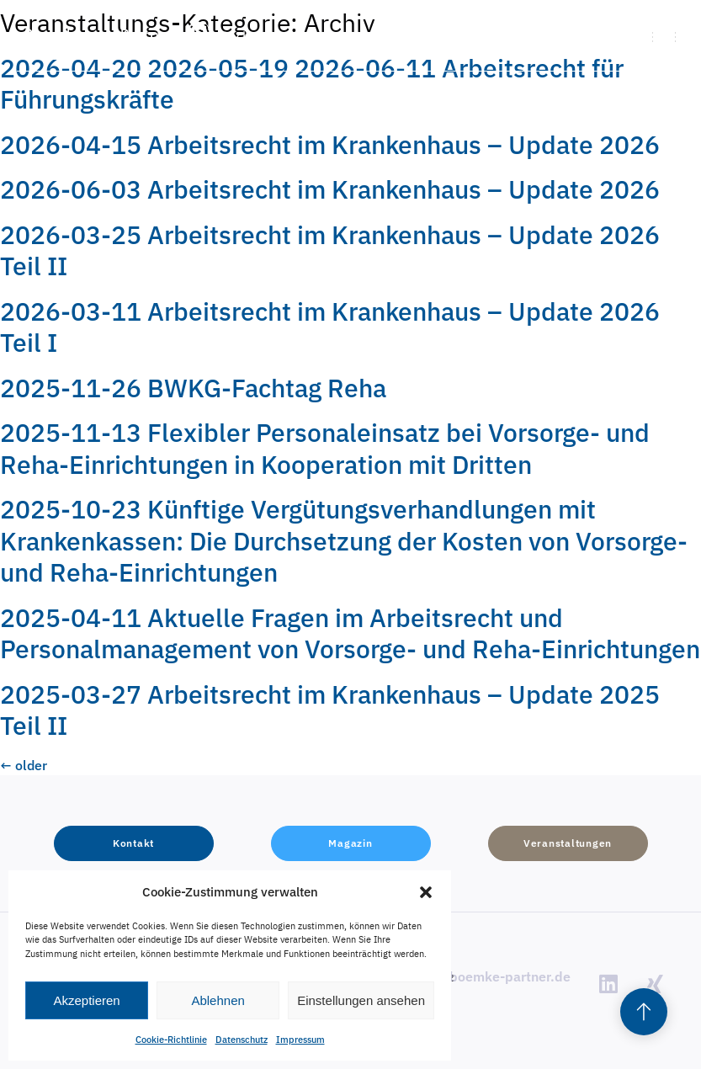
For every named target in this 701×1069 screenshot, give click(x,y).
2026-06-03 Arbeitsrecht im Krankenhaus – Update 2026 (330, 189)
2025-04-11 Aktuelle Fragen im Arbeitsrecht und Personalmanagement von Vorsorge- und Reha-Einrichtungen (350, 633)
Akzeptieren (86, 1000)
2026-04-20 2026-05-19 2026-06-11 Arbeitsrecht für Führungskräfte (312, 83)
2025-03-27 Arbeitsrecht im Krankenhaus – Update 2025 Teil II (330, 710)
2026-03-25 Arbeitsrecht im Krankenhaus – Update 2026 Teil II (330, 250)
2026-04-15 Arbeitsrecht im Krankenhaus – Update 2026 (330, 144)
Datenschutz (241, 1039)
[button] (425, 892)
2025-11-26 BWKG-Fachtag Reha (193, 387)
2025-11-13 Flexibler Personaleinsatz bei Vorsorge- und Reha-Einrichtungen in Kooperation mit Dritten (325, 448)
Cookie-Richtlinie (171, 1039)
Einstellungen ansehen (361, 1000)
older (23, 765)
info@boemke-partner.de (492, 976)
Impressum (300, 1039)
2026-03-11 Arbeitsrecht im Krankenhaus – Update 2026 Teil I (330, 327)
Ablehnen (217, 1000)
